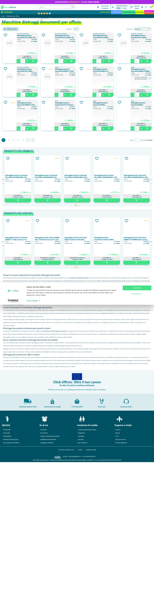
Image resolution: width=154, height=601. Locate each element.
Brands (117, 572)
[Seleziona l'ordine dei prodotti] (142, 29)
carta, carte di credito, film (17, 153)
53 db (11, 438)
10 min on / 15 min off (16, 231)
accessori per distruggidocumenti (17, 84)
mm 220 (12, 356)
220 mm (11, 342)
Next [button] (150, 213)
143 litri (11, 284)
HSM (10, 115)
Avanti (57, 174)
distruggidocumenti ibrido (17, 93)
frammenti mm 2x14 (16, 496)
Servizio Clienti (136, 7)
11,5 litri (11, 173)
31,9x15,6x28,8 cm (15, 327)
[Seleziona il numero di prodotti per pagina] (91, 29)
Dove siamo (44, 572)
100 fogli (12, 202)
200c (10, 380)
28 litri (11, 293)
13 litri (11, 182)
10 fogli (11, 197)
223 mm (11, 347)
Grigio (11, 264)
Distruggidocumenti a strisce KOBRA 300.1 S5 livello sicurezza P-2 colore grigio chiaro (68, 272)
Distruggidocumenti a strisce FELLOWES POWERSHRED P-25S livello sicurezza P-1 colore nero (115, 210)
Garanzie (81, 578)
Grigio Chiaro (13, 269)
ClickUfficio (37, 335)
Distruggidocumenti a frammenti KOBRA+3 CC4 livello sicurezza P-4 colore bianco (137, 104)
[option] (44, 212)
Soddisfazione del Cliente (48, 578)
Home (3, 16)
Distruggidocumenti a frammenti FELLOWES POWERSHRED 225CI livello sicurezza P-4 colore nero (91, 210)
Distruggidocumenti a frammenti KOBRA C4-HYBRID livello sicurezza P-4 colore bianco (57, 104)
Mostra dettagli (32, 597)
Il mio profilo (7, 568)
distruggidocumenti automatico (17, 89)
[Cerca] (56, 7)
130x (10, 376)
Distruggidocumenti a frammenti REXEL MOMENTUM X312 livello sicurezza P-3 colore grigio (137, 138)
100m (11, 371)
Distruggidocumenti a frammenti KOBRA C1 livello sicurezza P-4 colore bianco (137, 70)
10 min (11, 226)
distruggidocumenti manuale (17, 98)
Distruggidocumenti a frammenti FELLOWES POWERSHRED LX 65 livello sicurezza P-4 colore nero (56, 70)
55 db (11, 443)
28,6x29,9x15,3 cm (15, 322)
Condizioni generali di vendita (87, 568)
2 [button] (93, 238)
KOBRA (12, 120)
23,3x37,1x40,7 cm (15, 313)
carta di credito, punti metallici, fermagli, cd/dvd (17, 144)
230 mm (11, 351)
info (108, 112)
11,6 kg (11, 409)
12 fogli (11, 207)
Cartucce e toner (120, 578)
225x (10, 385)
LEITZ (11, 124)
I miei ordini (6, 572)
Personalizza (137, 590)
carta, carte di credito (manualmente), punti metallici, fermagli (17, 149)
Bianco (12, 255)
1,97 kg (11, 400)
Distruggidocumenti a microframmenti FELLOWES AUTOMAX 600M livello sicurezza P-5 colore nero (115, 272)
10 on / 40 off (13, 235)
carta (10, 139)
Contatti (117, 568)
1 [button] (90, 238)
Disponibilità (57, 56)
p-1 (10, 458)
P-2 (10, 467)
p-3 (10, 472)
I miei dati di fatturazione (10, 578)
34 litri (11, 298)
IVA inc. (124, 8)
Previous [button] (32, 213)
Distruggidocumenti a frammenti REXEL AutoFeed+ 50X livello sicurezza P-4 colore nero (91, 272)
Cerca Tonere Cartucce (105, 7)
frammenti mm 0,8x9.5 (16, 487)
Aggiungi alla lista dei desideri (34, 35)
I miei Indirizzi (7, 575)
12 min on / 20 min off (16, 240)
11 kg (11, 405)
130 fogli (12, 211)
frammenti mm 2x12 (16, 492)
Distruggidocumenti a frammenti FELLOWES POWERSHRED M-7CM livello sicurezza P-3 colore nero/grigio (98, 70)
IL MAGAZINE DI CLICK (128, 12)
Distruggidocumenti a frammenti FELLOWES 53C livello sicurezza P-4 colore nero (56, 37)
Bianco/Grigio (13, 260)
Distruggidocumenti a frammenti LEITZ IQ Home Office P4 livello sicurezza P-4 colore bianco (57, 138)
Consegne (81, 575)
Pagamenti (81, 572)
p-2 (10, 463)
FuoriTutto (149, 12)
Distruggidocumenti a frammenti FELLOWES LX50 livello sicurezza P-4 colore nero (97, 37)
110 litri (11, 178)
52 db (11, 434)
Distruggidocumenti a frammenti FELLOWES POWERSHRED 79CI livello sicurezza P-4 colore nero (44, 210)
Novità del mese (105, 12)
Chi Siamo (43, 568)
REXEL (89, 135)
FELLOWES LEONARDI (17, 110)
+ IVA (118, 8)
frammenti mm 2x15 (16, 501)
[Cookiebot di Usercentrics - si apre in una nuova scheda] (13, 597)
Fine (62, 174)
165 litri (11, 289)
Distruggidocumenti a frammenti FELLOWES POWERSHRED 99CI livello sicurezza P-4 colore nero (67, 210)
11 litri (11, 168)
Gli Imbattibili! (116, 12)
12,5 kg (11, 414)
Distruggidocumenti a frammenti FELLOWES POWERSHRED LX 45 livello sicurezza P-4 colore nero (137, 37)
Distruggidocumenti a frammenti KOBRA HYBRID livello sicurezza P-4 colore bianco (97, 104)
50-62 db (12, 429)
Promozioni (140, 12)
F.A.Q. (117, 575)
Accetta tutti (137, 584)
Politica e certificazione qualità (49, 575)
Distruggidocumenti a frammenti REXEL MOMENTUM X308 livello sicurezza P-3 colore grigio (97, 138)
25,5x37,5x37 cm (14, 318)
